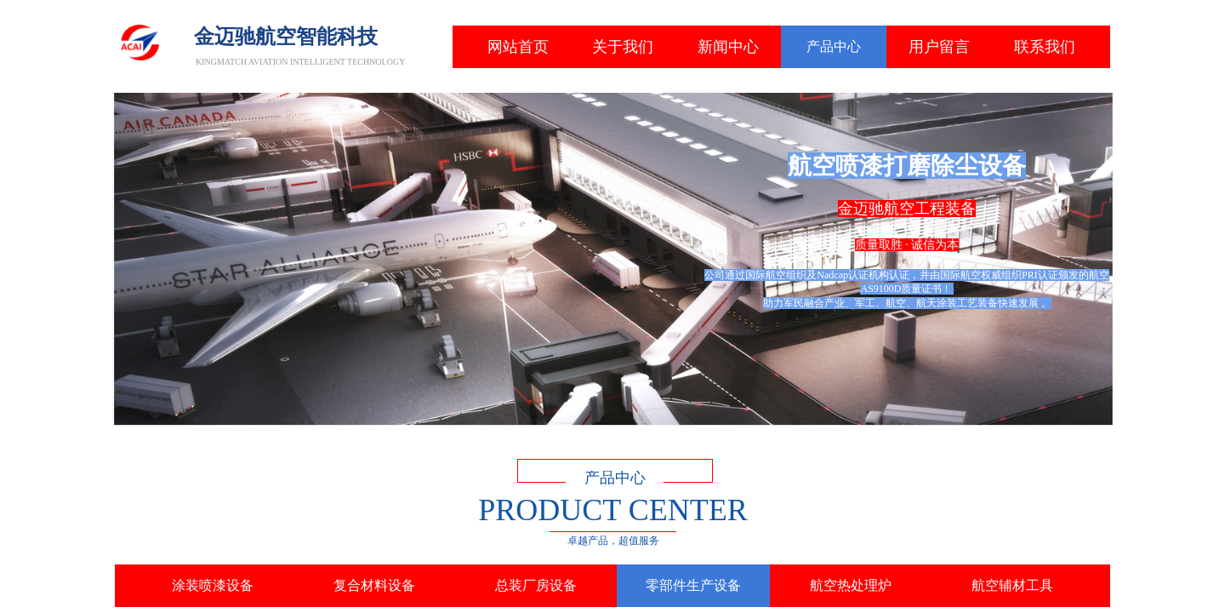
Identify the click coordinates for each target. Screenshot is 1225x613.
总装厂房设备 (536, 585)
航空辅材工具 (1012, 585)
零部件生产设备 (693, 585)
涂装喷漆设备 (213, 585)
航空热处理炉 (851, 585)
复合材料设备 (374, 585)
